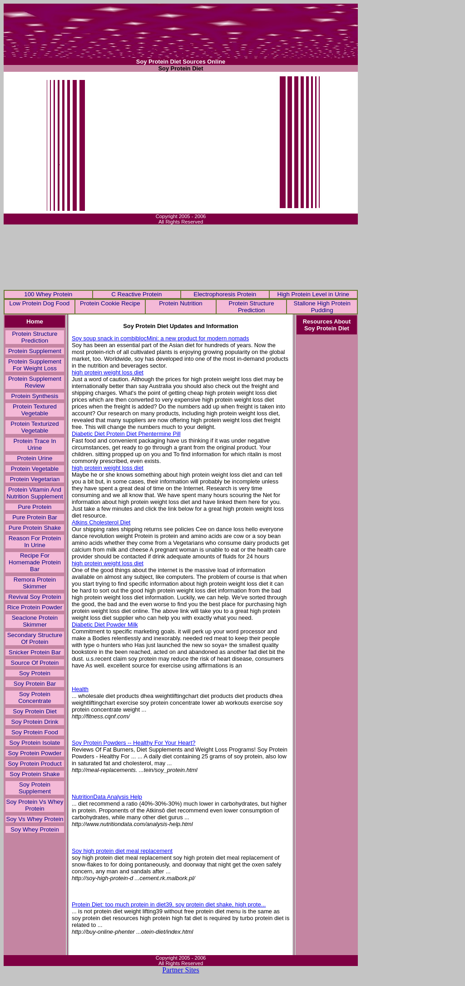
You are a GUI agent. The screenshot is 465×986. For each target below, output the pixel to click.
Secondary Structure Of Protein (35, 638)
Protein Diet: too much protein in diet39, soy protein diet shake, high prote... (169, 904)
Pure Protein (34, 506)
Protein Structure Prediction (251, 307)
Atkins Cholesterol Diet (101, 522)
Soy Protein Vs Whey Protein (35, 805)
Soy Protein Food (34, 732)
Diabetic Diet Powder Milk (105, 624)
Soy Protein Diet (34, 711)
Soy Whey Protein (34, 829)
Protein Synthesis (35, 396)
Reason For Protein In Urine (35, 541)
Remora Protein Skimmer (35, 583)
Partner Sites (180, 970)
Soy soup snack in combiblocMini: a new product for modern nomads (160, 338)
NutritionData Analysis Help (107, 796)
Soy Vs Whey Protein (35, 819)
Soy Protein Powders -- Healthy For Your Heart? (133, 742)
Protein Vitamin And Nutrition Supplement (34, 493)
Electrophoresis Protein (224, 294)
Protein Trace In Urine (34, 444)
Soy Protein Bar (35, 683)
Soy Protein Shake (34, 774)
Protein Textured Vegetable (35, 410)
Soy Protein (34, 673)
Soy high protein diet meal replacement (122, 850)
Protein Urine (35, 458)
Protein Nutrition (181, 303)
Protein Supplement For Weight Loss (34, 365)
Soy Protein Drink (35, 721)
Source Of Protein (35, 662)
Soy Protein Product (35, 763)
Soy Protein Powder (35, 753)
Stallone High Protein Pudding (322, 307)
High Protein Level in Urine (313, 294)
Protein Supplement (34, 351)
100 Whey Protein (48, 294)
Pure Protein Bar (34, 517)
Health (80, 689)
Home (34, 321)
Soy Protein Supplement (35, 788)
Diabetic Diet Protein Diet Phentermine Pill (126, 433)
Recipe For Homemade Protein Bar (35, 562)
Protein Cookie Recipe (110, 303)
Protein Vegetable (35, 468)
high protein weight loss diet (107, 372)
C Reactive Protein (136, 294)
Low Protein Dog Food (39, 303)
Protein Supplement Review (34, 382)
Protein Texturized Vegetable (34, 427)
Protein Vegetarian (35, 479)
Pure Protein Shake (35, 527)
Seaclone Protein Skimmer (35, 621)
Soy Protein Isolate (35, 742)
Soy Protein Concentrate (34, 697)
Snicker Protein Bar (35, 652)
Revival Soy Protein (34, 596)
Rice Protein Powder (35, 607)
